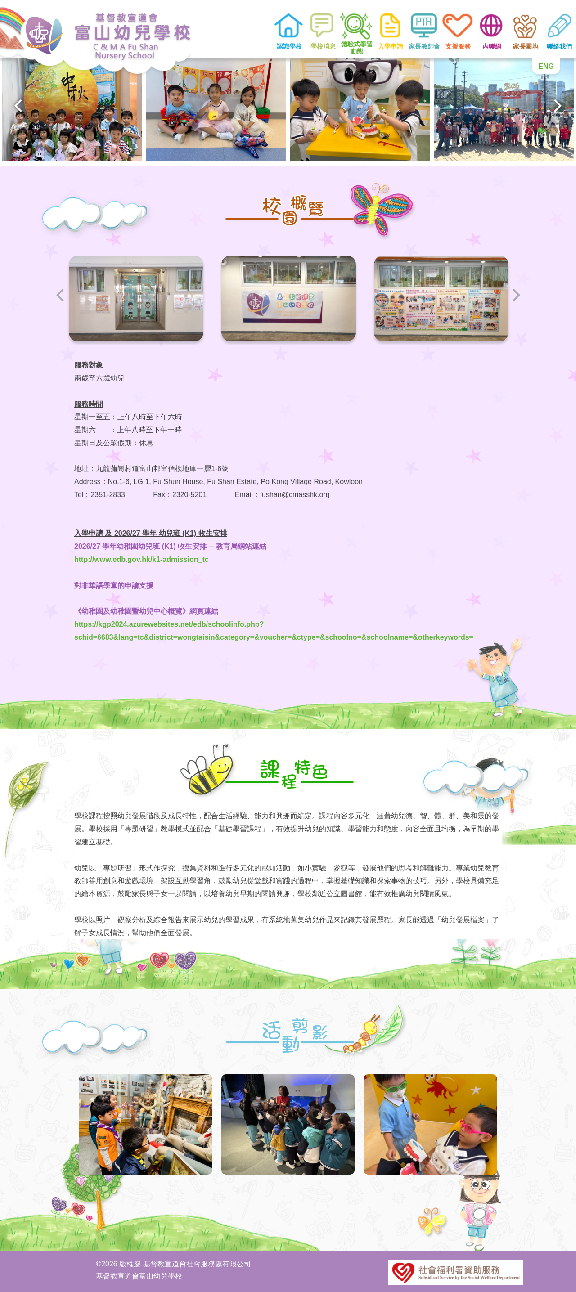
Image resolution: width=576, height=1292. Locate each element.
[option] (72, 108)
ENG (546, 66)
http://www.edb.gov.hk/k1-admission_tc (141, 559)
